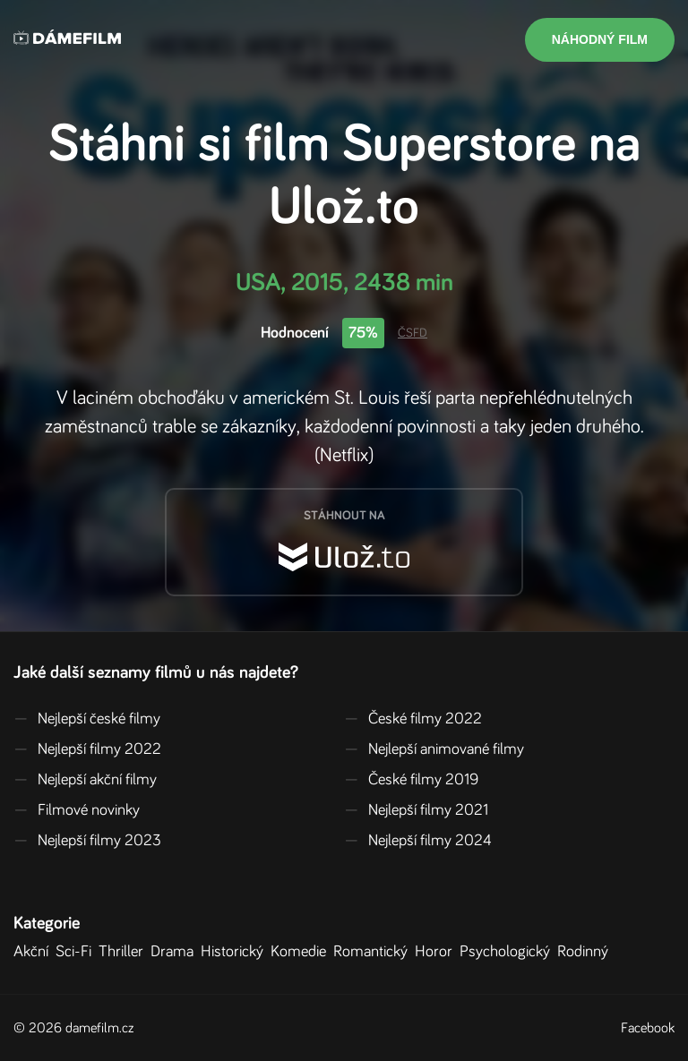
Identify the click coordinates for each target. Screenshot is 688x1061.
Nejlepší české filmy (86, 719)
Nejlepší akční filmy (85, 779)
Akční (34, 952)
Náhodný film (600, 39)
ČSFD (412, 333)
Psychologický (508, 952)
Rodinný (586, 952)
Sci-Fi (77, 952)
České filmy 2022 (413, 719)
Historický (236, 952)
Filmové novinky (76, 810)
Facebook (648, 1028)
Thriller (124, 952)
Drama (175, 952)
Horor (437, 952)
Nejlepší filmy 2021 (416, 810)
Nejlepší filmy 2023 (87, 840)
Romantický (374, 952)
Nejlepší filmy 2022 (87, 749)
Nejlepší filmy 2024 (418, 840)
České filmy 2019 (411, 779)
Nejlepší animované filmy (434, 749)
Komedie (302, 952)
